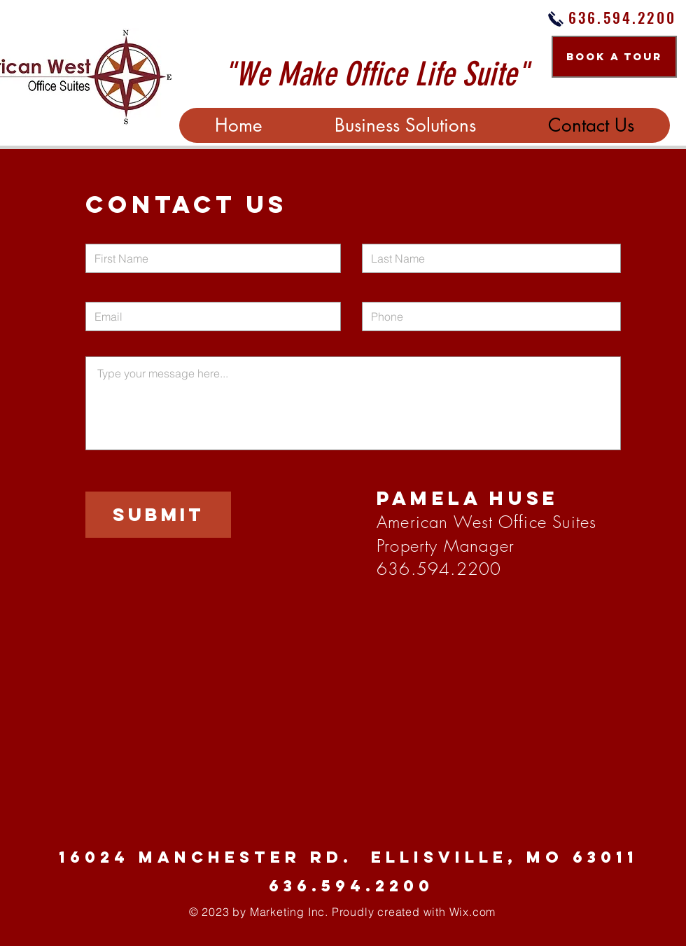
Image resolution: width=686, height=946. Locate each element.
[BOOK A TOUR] (614, 57)
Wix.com (472, 912)
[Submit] (158, 515)
